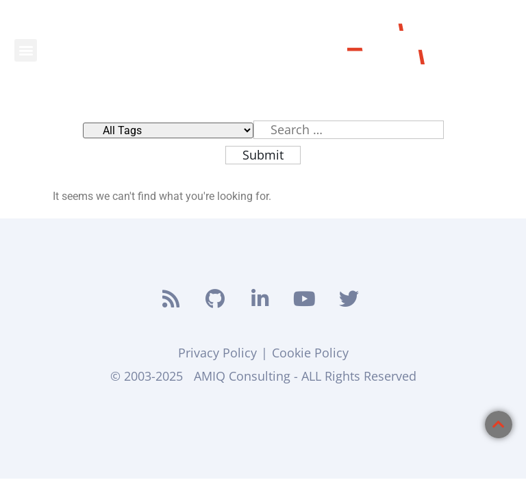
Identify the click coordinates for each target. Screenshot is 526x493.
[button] (25, 50)
